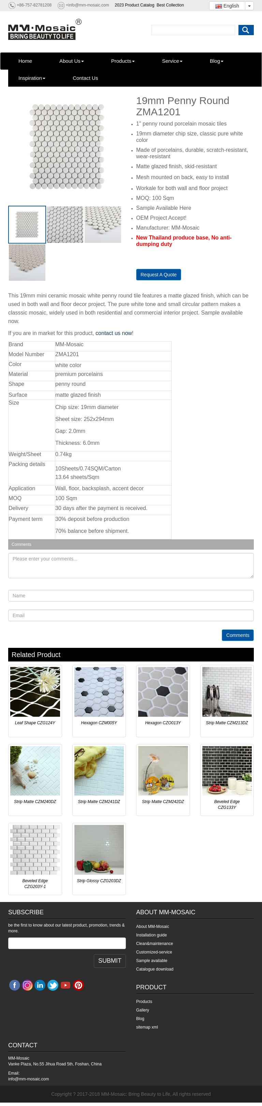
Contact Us (85, 78)
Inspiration (31, 78)
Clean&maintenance (154, 943)
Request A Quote (159, 274)
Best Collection (170, 5)
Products (123, 61)
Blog (216, 61)
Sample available (151, 960)
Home (25, 61)
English (227, 6)
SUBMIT (109, 960)
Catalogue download (154, 969)
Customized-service (154, 952)
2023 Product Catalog (134, 5)
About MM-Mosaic (152, 926)
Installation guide (151, 935)
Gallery (142, 1010)
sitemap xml (147, 1027)
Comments (237, 635)
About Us (71, 61)
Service (172, 61)
